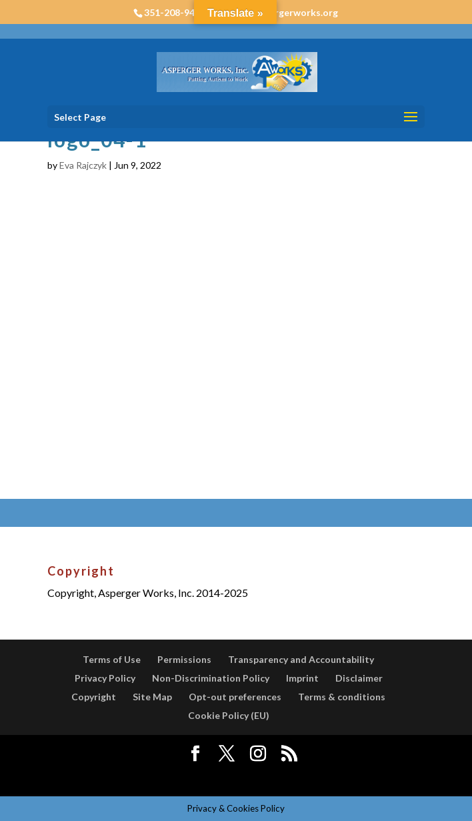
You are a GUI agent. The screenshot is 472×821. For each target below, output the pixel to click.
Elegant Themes (204, 777)
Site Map (152, 696)
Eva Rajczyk (83, 165)
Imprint (302, 678)
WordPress (337, 777)
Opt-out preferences (235, 696)
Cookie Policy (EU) (228, 715)
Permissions (184, 659)
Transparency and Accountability (301, 659)
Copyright (93, 696)
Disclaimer (359, 678)
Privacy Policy (105, 678)
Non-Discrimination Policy (210, 678)
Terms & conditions (341, 696)
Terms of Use (112, 659)
